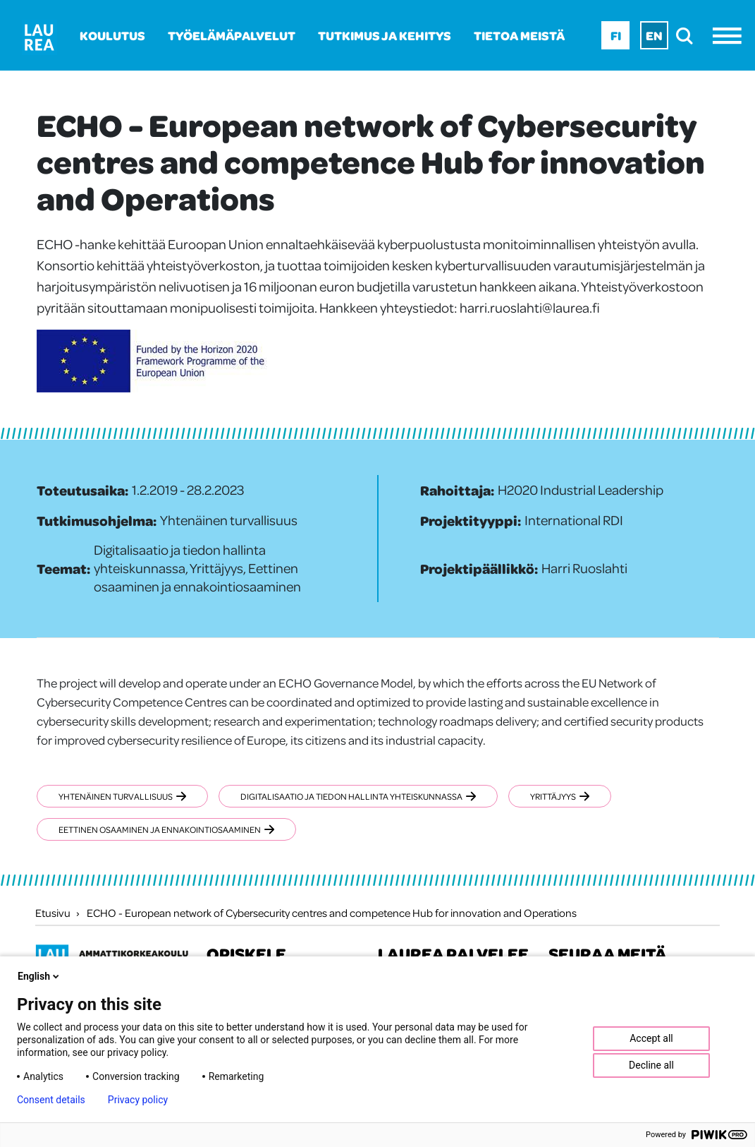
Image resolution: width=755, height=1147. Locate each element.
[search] (688, 35)
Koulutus (112, 35)
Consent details (51, 1099)
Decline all (651, 1065)
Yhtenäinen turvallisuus (122, 796)
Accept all (651, 1038)
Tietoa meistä (519, 35)
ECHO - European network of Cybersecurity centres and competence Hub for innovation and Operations (332, 913)
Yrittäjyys (559, 796)
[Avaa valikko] (730, 35)
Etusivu (52, 913)
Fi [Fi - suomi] (615, 35)
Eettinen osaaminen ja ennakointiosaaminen (166, 829)
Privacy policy (138, 1099)
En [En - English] (654, 35)
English (39, 976)
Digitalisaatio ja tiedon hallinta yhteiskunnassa (358, 796)
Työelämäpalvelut (231, 35)
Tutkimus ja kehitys (384, 35)
